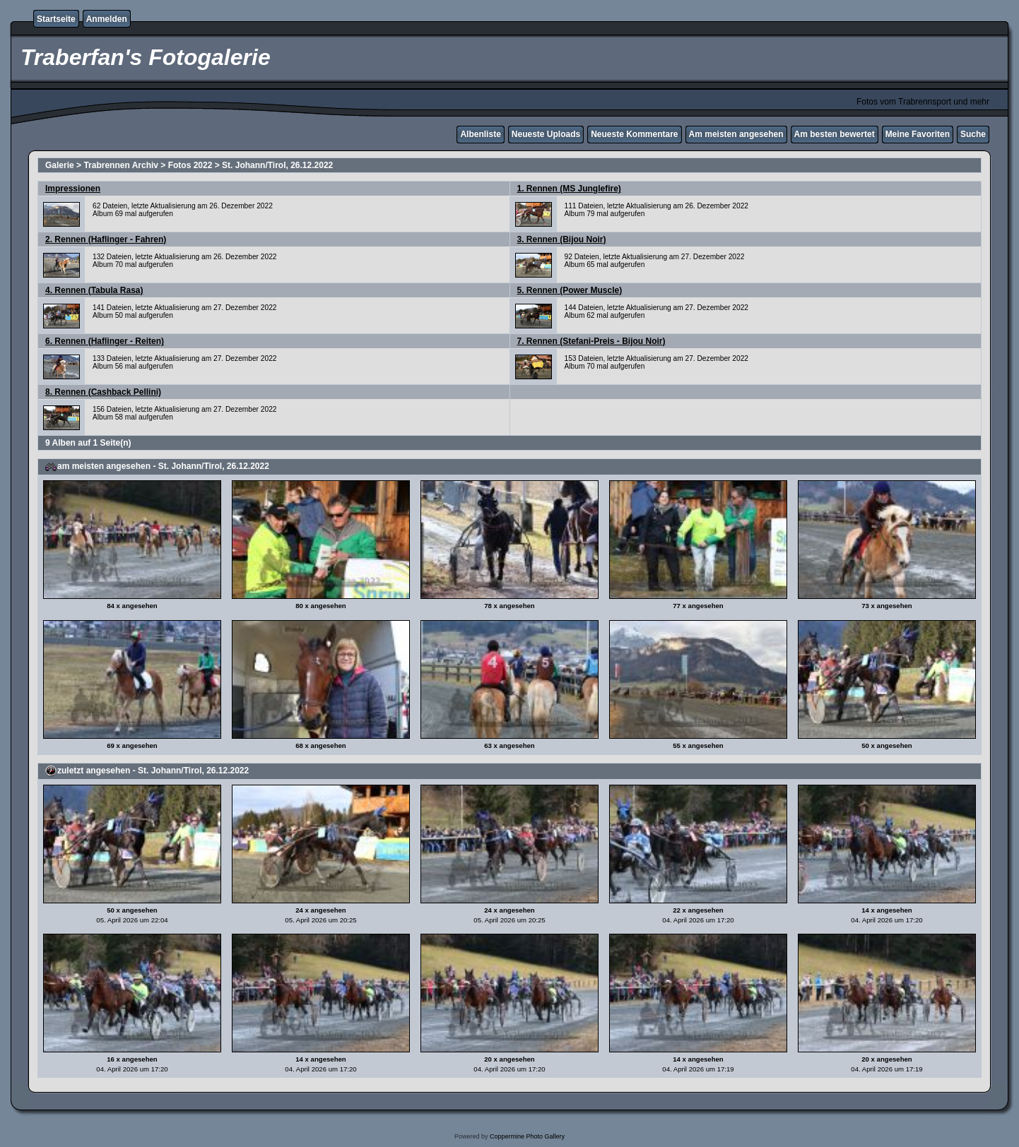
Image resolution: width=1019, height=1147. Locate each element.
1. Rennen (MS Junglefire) (569, 189)
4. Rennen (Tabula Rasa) (94, 290)
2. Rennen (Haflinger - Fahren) (105, 239)
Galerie (59, 165)
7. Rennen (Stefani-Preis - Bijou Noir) (591, 341)
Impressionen (72, 189)
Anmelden (106, 19)
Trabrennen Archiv (120, 165)
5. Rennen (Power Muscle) (570, 290)
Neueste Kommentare (634, 134)
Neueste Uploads (546, 134)
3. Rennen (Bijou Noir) (561, 239)
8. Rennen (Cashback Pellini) (103, 392)
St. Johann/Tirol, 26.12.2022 (277, 165)
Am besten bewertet (834, 134)
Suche (973, 134)
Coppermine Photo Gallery (527, 1136)
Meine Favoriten (917, 134)
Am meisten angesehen (736, 134)
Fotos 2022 (190, 165)
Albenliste (480, 134)
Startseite (56, 19)
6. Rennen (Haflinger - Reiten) (104, 341)
